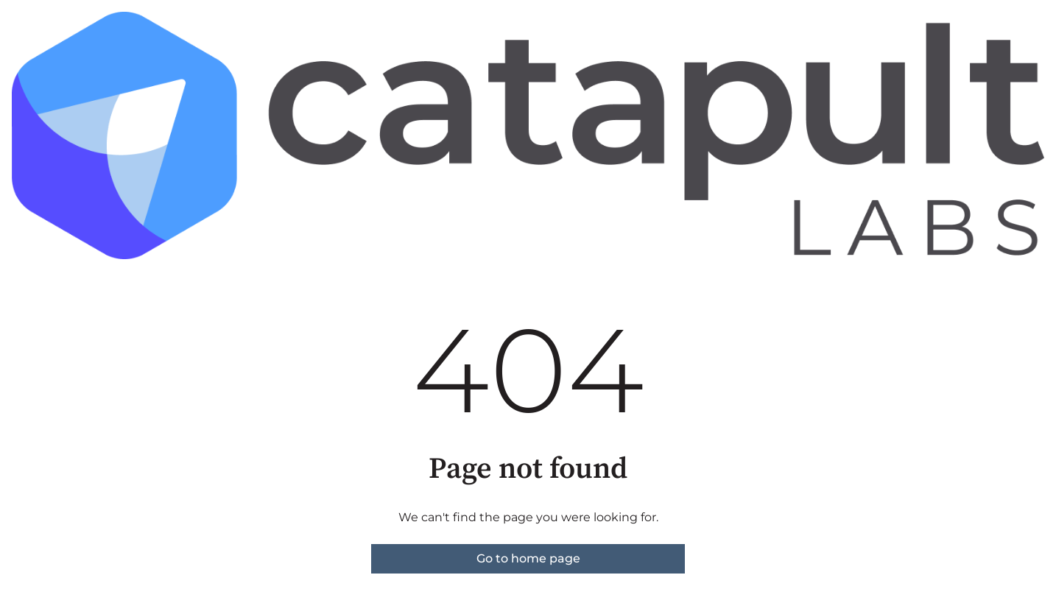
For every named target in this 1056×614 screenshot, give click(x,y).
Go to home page (528, 558)
